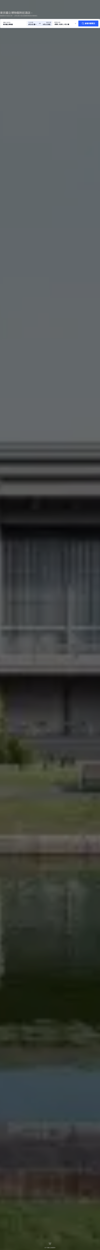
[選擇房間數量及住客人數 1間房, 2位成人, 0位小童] (65, 23)
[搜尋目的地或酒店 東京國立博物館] (14, 23)
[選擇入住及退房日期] (33, 23)
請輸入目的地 (6, 22)
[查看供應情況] (88, 23)
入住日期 (30, 22)
